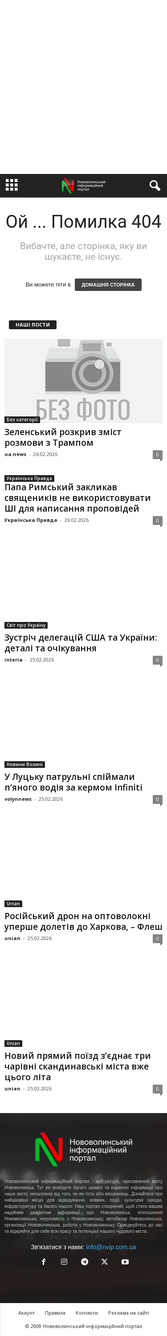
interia (13, 659)
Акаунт (26, 1312)
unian (12, 938)
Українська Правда (29, 478)
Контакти (87, 1312)
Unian (13, 903)
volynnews (18, 798)
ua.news (15, 454)
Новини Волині (25, 764)
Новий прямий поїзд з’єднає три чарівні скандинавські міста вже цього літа (77, 1066)
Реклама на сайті (128, 1312)
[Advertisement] (83, 87)
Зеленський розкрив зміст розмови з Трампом (63, 437)
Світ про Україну (26, 625)
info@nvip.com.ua (111, 1247)
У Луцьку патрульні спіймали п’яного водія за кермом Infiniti (73, 782)
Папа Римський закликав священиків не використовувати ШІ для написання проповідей (77, 497)
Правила (55, 1312)
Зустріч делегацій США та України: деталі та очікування (80, 643)
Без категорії (22, 419)
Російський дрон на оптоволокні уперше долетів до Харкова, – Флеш (83, 921)
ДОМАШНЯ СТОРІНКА (107, 284)
